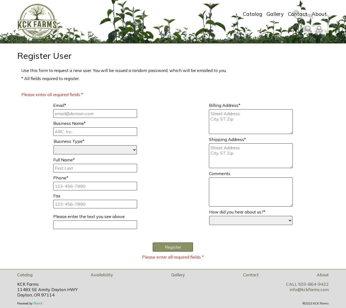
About (319, 14)
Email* (59, 105)
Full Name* (64, 159)
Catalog (252, 14)
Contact (297, 14)
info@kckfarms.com (309, 289)
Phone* (60, 177)
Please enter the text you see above (89, 216)
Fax (56, 195)
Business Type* (68, 141)
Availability (102, 274)
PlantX (37, 303)
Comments (219, 173)
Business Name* (69, 123)
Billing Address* (224, 105)
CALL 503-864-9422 (307, 284)
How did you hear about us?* (237, 212)
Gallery (275, 14)
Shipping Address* (227, 139)
